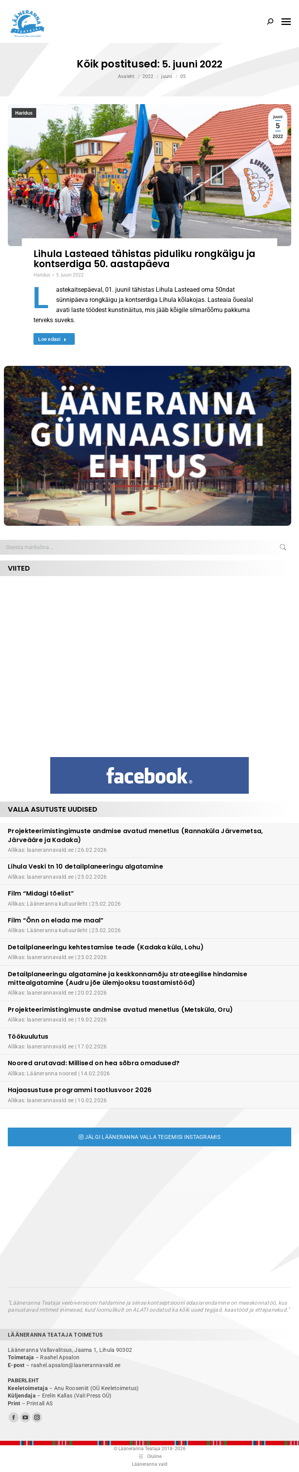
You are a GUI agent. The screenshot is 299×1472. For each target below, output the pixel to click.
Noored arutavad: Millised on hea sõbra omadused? (93, 1063)
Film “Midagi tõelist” (41, 893)
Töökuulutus (28, 1036)
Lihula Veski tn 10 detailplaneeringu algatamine (85, 866)
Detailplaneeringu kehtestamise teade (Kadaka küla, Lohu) (106, 947)
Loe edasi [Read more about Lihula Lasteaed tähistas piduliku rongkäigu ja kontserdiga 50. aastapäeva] (52, 339)
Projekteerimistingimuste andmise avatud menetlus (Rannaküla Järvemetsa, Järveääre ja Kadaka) (135, 835)
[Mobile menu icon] (286, 22)
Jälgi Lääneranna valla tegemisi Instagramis (149, 1137)
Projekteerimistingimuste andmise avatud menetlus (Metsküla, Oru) (120, 1009)
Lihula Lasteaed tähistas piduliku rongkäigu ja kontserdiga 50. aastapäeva (144, 258)
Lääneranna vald (149, 1464)
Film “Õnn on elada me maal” (56, 920)
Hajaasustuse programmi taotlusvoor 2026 (79, 1089)
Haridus (24, 113)
